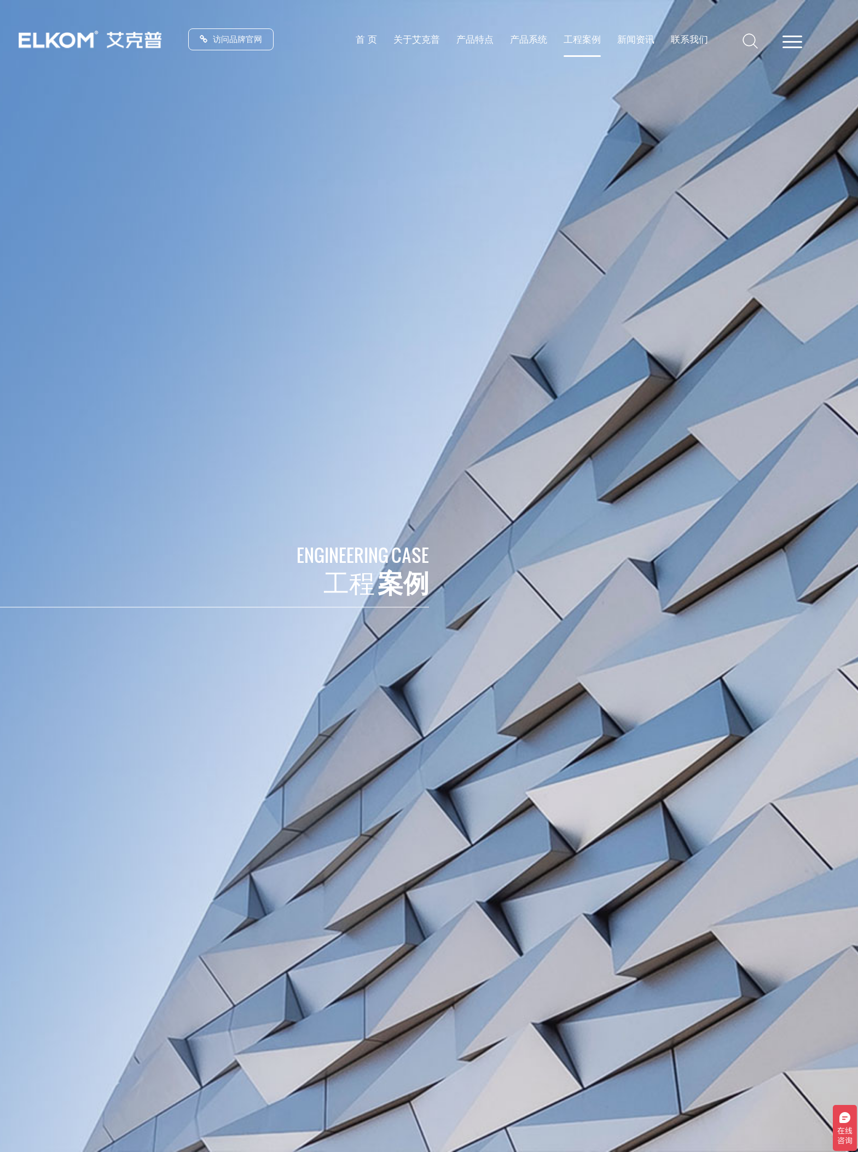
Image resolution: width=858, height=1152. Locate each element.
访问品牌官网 (231, 39)
